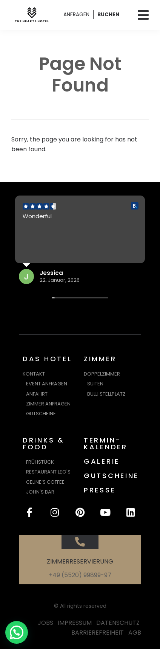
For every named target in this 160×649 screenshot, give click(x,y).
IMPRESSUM (75, 622)
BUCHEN (108, 14)
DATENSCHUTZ (118, 622)
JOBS (45, 622)
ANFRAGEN (76, 14)
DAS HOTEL (47, 358)
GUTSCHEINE (111, 475)
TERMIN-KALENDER (106, 443)
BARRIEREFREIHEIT (97, 632)
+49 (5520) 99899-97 (80, 575)
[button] (16, 632)
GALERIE (102, 461)
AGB (134, 632)
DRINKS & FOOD (44, 443)
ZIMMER (100, 358)
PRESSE (99, 490)
